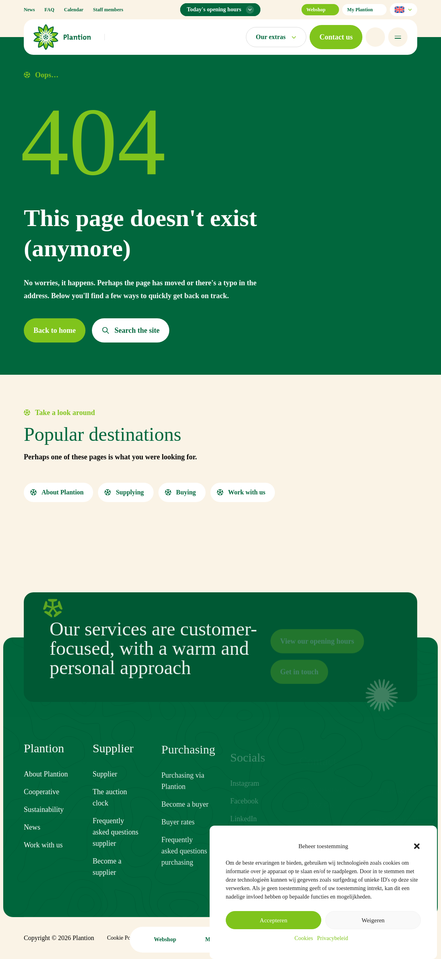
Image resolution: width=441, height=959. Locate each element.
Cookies (304, 938)
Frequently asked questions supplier (115, 841)
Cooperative (41, 793)
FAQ (49, 9)
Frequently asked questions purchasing (184, 862)
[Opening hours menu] (220, 9)
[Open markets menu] (276, 37)
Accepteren (273, 920)
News (29, 9)
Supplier (105, 784)
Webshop (320, 9)
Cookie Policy (123, 938)
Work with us (43, 846)
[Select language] (403, 9)
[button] (417, 846)
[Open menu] (398, 37)
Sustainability (44, 811)
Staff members (108, 9)
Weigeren (373, 920)
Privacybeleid (332, 938)
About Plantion (46, 775)
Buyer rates (177, 834)
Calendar (73, 9)
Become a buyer (184, 816)
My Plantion (364, 9)
